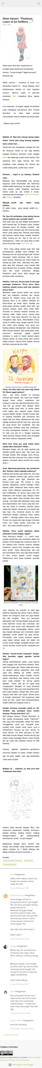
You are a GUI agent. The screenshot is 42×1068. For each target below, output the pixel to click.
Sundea (13, 946)
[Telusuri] (39, 3)
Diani (14, 96)
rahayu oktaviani (17, 895)
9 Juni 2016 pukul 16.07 (19, 984)
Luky (25, 536)
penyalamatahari (10, 865)
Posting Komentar (11, 1035)
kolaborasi (28, 861)
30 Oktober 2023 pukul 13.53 (22, 1029)
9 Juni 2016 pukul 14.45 (19, 939)
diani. (12, 991)
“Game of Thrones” (31, 195)
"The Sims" (25, 243)
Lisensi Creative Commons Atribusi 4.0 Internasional (20, 1059)
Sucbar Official (16, 1020)
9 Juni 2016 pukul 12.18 (19, 888)
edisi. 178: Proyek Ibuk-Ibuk (13, 861)
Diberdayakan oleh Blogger (21, 1064)
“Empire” (9, 197)
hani (12, 874)
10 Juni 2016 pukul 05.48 (20, 1013)
